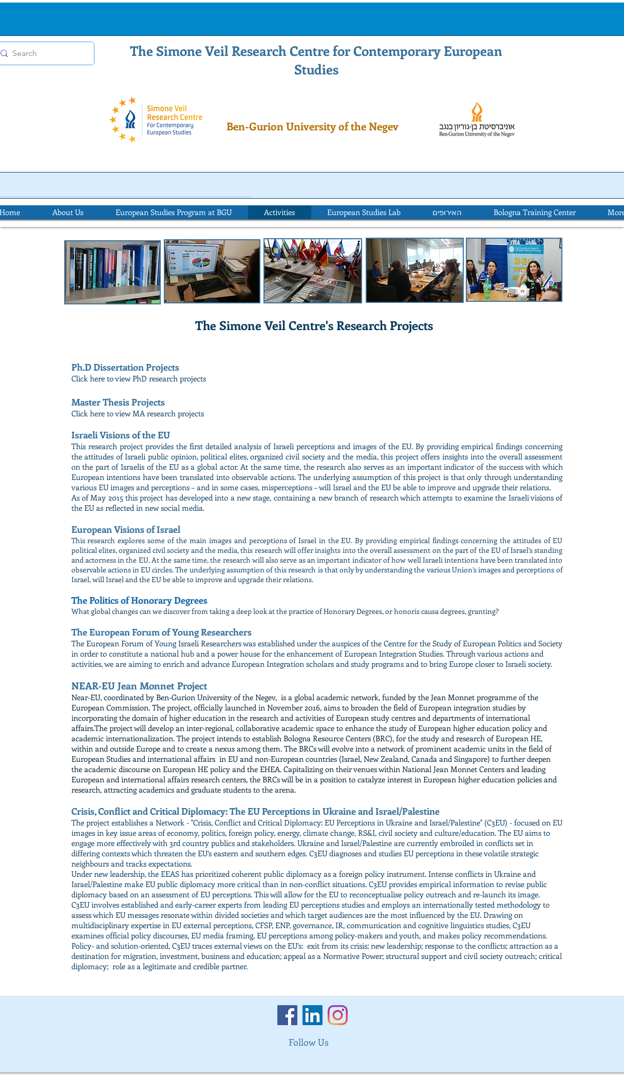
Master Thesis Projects (118, 402)
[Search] (42, 53)
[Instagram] (338, 1015)
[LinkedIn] (312, 1015)
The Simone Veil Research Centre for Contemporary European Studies (316, 60)
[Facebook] (287, 1015)
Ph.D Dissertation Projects (125, 367)
